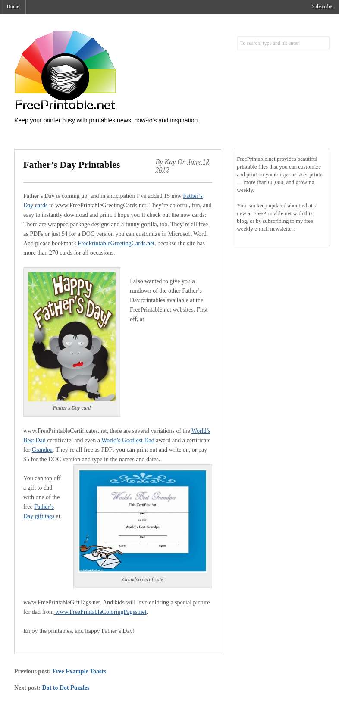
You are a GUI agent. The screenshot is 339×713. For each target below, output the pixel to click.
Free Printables (100, 69)
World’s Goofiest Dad (127, 440)
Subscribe (322, 6)
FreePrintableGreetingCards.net (116, 243)
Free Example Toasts (79, 671)
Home (12, 6)
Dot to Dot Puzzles (66, 688)
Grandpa (42, 450)
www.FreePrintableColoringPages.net (100, 612)
